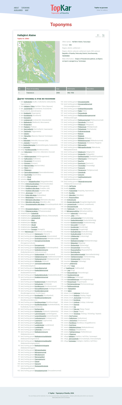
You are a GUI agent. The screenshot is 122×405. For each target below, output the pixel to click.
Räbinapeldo (82, 145)
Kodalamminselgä (77, 222)
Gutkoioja (77, 293)
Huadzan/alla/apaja (32, 191)
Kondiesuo (72, 323)
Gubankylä (34, 213)
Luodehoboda (39, 325)
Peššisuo (72, 329)
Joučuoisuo (73, 320)
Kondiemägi (75, 227)
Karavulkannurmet (41, 268)
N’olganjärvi (28, 124)
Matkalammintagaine (42, 345)
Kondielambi (28, 115)
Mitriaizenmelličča (73, 211)
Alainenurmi (39, 234)
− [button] (19, 46)
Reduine (81, 134)
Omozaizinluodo (72, 206)
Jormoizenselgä (76, 218)
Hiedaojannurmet (40, 259)
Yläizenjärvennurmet (85, 181)
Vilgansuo (72, 334)
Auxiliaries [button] (18, 10)
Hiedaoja (76, 295)
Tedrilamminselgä (77, 257)
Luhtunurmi (38, 323)
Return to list (98, 36)
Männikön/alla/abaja (32, 202)
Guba (25, 138)
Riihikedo (81, 138)
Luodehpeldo (39, 327)
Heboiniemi (28, 152)
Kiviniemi (27, 163)
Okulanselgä (75, 245)
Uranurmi (81, 175)
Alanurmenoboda (40, 236)
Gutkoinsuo (73, 318)
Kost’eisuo (72, 325)
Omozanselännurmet (85, 104)
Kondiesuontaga (40, 302)
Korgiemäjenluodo (73, 202)
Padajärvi (27, 127)
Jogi (68, 270)
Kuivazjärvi (27, 118)
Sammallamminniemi (31, 172)
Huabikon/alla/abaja (32, 188)
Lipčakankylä (35, 218)
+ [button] (19, 43)
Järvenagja (29, 193)
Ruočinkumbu (75, 252)
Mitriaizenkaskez (40, 350)
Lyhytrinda (38, 329)
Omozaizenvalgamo (32, 209)
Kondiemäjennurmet (41, 291)
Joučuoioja (77, 298)
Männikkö (72, 195)
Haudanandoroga (73, 275)
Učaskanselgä (75, 259)
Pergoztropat (71, 282)
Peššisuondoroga (73, 286)
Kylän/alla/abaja (31, 195)
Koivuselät (74, 225)
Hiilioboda (38, 261)
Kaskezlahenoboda (41, 275)
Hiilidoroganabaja (31, 186)
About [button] (16, 8)
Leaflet (49, 82)
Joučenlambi (28, 109)
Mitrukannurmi (40, 355)
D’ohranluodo (71, 200)
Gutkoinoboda (39, 254)
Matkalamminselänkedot (43, 336)
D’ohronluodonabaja (32, 184)
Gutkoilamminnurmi (41, 250)
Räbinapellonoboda (84, 147)
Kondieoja (77, 300)
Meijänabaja (30, 197)
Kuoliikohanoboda (41, 304)
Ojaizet (37, 361)
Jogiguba (26, 143)
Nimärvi (33, 222)
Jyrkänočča (73, 263)
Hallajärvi (72, 336)
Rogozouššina (74, 197)
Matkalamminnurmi (41, 332)
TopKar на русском (101, 8)
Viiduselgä (74, 261)
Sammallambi (28, 129)
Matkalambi (28, 122)
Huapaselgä (73, 191)
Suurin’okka (28, 175)
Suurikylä (34, 227)
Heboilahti (26, 140)
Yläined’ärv (27, 136)
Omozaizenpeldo (83, 102)
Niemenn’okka (29, 165)
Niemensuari (29, 232)
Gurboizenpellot (40, 247)
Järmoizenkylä (73, 339)
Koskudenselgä (76, 234)
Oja (75, 307)
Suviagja (34, 229)
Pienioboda (82, 122)
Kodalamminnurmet (41, 277)
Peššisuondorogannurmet (86, 115)
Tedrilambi (27, 131)
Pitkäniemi (27, 170)
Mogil (29, 177)
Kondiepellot (39, 295)
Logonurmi (38, 320)
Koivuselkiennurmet (41, 288)
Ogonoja (76, 304)
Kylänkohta (38, 311)
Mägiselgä (74, 243)
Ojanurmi (38, 364)
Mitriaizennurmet (40, 352)
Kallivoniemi (28, 159)
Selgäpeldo (82, 154)
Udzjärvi (26, 134)
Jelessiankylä (35, 216)
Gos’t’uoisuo (73, 316)
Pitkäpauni (81, 124)
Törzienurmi (82, 170)
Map (26, 10)
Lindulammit (28, 120)
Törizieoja (77, 314)
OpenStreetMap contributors (55, 82)
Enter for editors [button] (102, 10)
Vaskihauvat (70, 268)
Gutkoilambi (28, 102)
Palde (80, 111)
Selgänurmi (82, 152)
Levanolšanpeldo (40, 316)
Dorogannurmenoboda (42, 241)
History (103, 36)
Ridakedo (81, 136)
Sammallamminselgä (78, 254)
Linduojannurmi (40, 318)
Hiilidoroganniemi (30, 156)
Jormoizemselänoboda (42, 263)
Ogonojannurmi (40, 359)
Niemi (26, 168)
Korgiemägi (74, 229)
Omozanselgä (75, 247)
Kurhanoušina (39, 309)
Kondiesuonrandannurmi (43, 298)
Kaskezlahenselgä (77, 220)
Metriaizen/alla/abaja (33, 200)
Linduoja (76, 302)
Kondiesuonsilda (30, 150)
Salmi (70, 291)
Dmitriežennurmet (41, 238)
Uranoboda (81, 172)
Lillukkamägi (75, 236)
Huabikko (72, 188)
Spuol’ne (81, 161)
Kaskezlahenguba (29, 145)
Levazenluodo (72, 204)
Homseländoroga (73, 279)
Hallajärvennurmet (41, 257)
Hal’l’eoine (72, 186)
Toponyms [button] (25, 8)
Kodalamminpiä (40, 282)
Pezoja (76, 311)
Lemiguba (26, 147)
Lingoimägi (74, 238)
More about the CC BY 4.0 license (61, 397)
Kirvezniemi (28, 161)
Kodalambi (27, 113)
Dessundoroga (72, 273)
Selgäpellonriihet (34, 181)
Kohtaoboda (39, 284)
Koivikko (72, 193)
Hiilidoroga (71, 277)
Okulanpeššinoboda (41, 366)
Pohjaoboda (82, 129)
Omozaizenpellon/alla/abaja (35, 204)
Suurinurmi (81, 163)
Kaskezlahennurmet (41, 270)
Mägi (33, 220)
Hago (73, 266)
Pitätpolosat (82, 127)
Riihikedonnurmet (84, 140)
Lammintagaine (40, 314)
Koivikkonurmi (39, 286)
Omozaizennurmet (41, 371)
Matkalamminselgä (77, 241)
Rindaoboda (82, 143)
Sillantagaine (82, 159)
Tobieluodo (71, 209)
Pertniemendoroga (73, 284)
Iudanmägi (74, 213)
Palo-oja (76, 309)
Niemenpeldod (40, 357)
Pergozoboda (82, 113)
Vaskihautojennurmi (84, 177)
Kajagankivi (72, 288)
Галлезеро (66, 56)
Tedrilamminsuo (74, 332)
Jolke (72, 216)
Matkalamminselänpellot (43, 341)
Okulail (33, 225)
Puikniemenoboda (84, 131)
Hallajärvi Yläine (29, 106)
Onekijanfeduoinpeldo (85, 109)
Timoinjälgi (81, 165)
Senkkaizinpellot (83, 156)
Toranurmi (81, 168)
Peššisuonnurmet (84, 120)
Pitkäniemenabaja (32, 211)
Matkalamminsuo (75, 327)
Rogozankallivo (76, 250)
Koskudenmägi (76, 232)
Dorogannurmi (39, 245)
